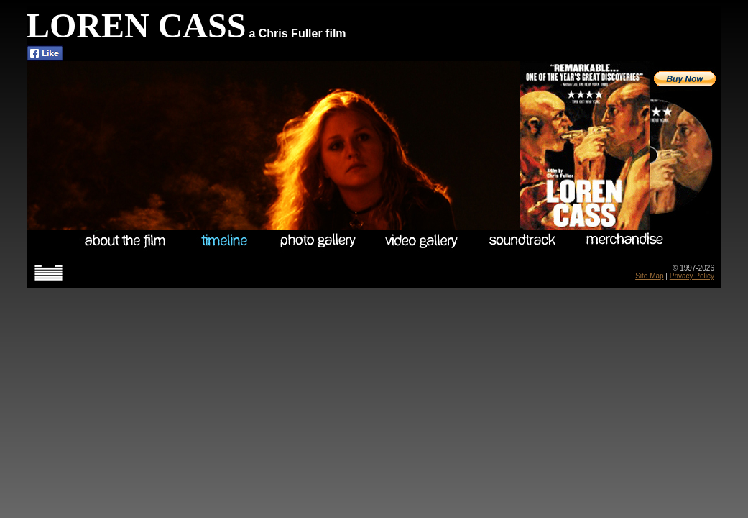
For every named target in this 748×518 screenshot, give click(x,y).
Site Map (649, 276)
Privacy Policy (692, 276)
